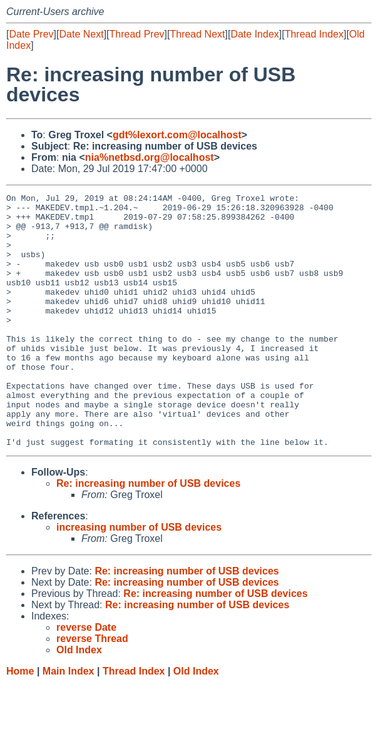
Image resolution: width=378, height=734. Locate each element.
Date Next (81, 34)
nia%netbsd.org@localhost (149, 157)
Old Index (196, 721)
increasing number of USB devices (139, 578)
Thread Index (314, 34)
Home (20, 721)
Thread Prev (137, 34)
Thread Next (197, 34)
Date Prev (31, 34)
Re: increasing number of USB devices (148, 534)
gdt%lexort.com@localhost (177, 135)
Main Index (68, 721)
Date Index (254, 34)
